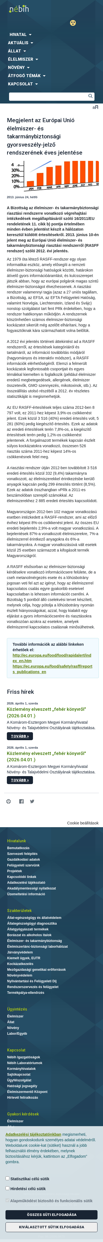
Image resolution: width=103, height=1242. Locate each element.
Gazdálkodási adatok (23, 859)
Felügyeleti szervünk (23, 865)
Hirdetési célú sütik (25, 1188)
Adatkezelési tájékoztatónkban (33, 1134)
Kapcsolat (16, 1050)
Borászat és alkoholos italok (29, 935)
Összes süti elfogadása (51, 1215)
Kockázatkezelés (20, 964)
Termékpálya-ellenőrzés (25, 993)
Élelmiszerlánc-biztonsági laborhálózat (37, 947)
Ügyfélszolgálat (19, 1080)
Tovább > (20, 736)
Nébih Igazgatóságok (23, 1057)
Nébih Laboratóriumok (24, 1063)
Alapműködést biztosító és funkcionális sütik (49, 1200)
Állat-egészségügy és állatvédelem (34, 918)
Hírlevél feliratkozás (22, 1098)
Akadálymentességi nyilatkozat (31, 888)
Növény (13, 1028)
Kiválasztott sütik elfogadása (51, 1227)
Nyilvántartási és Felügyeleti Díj (32, 981)
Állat (10, 1022)
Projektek (14, 871)
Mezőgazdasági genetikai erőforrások (36, 970)
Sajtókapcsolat (18, 1074)
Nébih (26, 9)
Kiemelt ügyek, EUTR (23, 958)
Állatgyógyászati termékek (28, 929)
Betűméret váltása (95, 107)
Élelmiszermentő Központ (27, 1092)
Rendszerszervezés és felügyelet (33, 987)
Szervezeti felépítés (22, 854)
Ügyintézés (17, 1009)
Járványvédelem (20, 952)
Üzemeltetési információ (26, 894)
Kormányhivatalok (21, 1069)
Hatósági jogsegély (22, 1086)
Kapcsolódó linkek (21, 877)
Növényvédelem (19, 975)
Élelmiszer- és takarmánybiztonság (34, 941)
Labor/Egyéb (17, 1034)
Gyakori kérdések (23, 1114)
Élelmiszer (15, 1016)
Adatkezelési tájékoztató (26, 883)
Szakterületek (19, 910)
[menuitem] (51, 34)
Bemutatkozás (18, 848)
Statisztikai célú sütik (27, 1178)
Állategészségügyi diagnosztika (32, 923)
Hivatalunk (16, 841)
